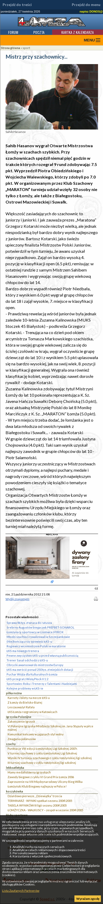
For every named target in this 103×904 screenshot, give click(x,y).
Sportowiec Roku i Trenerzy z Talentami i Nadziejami (42, 683)
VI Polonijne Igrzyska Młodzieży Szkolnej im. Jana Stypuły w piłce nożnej (50, 727)
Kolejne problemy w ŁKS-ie (25, 688)
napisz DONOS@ (91, 11)
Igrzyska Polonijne (18, 716)
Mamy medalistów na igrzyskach (29, 772)
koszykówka (14, 791)
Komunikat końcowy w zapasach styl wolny (36, 734)
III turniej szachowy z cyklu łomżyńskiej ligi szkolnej (42, 762)
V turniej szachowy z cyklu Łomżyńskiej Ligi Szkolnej (42, 753)
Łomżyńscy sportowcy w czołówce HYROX (35, 632)
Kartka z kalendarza (77, 32)
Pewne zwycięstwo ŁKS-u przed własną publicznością (42, 655)
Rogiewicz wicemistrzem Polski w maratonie (36, 646)
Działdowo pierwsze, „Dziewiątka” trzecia (35, 796)
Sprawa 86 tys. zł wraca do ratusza (29, 622)
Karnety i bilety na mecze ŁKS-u (29, 697)
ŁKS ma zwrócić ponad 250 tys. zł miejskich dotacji (40, 669)
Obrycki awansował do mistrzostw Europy (35, 665)
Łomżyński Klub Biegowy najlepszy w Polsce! (37, 786)
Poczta (39, 32)
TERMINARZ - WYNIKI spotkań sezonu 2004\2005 (40, 800)
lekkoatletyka (15, 767)
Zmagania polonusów (22, 739)
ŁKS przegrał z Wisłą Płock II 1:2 (27, 679)
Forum (13, 32)
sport (26, 48)
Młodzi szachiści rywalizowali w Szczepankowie (38, 636)
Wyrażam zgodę (87, 899)
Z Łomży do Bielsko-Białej (25, 702)
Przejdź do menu (86, 5)
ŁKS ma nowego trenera (23, 651)
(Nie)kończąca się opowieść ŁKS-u (29, 641)
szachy (11, 744)
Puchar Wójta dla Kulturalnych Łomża (32, 674)
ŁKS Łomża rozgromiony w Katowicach (32, 712)
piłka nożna (14, 693)
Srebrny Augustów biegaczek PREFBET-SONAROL (40, 627)
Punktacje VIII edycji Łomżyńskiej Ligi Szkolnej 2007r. (43, 748)
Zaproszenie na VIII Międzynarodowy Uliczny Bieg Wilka (45, 781)
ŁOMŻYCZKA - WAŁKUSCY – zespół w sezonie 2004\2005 (45, 810)
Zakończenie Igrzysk (21, 721)
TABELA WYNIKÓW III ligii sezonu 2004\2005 (37, 805)
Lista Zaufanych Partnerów (20, 891)
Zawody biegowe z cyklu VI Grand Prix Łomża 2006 (41, 777)
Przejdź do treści (17, 5)
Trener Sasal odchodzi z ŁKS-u (27, 660)
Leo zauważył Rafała (21, 707)
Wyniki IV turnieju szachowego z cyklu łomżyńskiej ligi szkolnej (50, 758)
